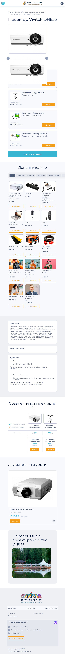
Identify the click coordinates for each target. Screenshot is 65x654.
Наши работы (38, 613)
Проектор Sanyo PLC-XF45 (22, 509)
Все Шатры (12, 608)
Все (12, 175)
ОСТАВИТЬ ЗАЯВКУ (16, 638)
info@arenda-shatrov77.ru (19, 627)
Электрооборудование (25, 175)
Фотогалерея (12, 616)
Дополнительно (51, 608)
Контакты (11, 613)
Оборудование (53, 175)
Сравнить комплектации (32, 154)
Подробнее (15, 521)
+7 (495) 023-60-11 (17, 622)
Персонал (41, 175)
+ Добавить (49, 84)
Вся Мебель (30, 608)
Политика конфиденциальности (19, 651)
